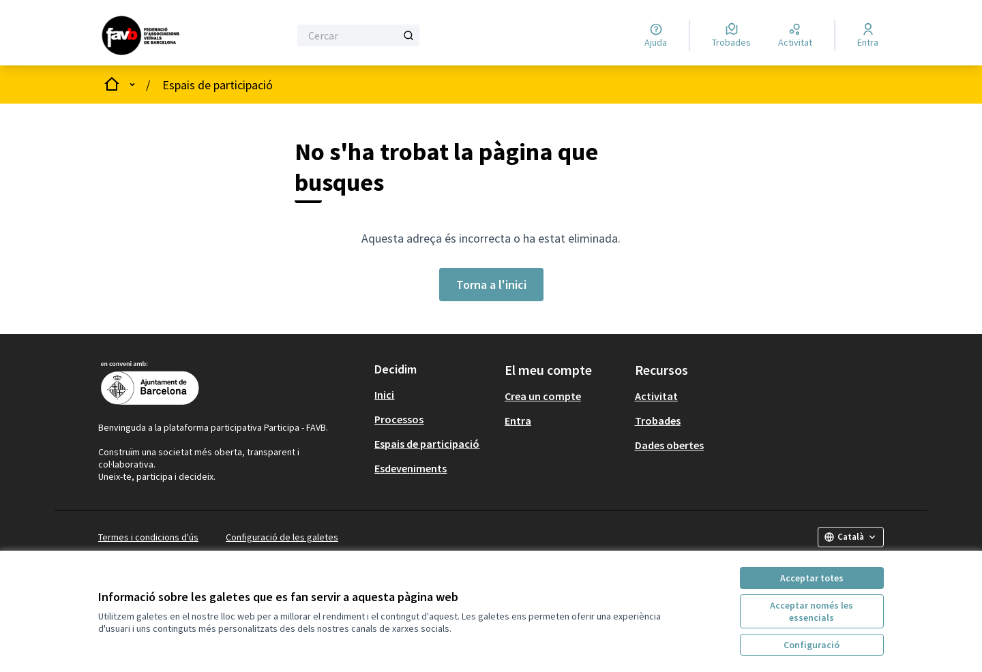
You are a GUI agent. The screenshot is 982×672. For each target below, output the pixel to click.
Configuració (811, 645)
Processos (398, 419)
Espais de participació (217, 85)
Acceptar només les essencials (811, 611)
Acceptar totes (812, 578)
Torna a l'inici (491, 284)
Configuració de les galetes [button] (282, 537)
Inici (384, 394)
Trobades (658, 420)
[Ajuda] (655, 35)
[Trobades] (731, 35)
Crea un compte (543, 396)
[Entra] (868, 35)
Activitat (656, 396)
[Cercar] (358, 35)
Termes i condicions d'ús (148, 537)
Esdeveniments (410, 468)
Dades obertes (669, 445)
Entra (518, 420)
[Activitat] (795, 35)
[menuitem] (434, 394)
